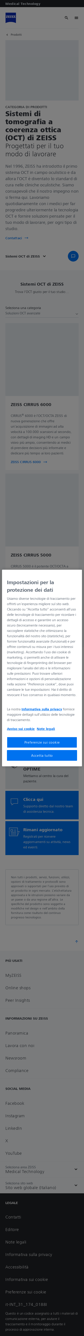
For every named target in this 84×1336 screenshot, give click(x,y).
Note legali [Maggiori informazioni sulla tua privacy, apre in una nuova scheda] (46, 728)
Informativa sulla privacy (42, 709)
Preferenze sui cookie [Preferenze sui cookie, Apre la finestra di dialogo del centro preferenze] (42, 742)
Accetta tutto (42, 755)
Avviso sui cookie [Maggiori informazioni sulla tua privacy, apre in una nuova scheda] (21, 728)
